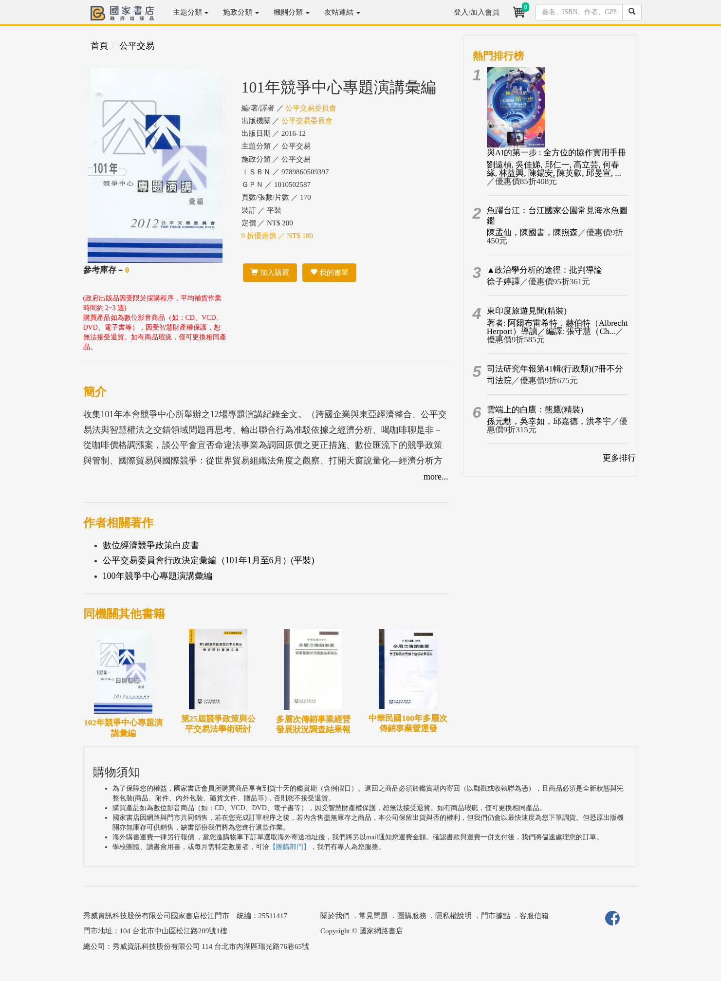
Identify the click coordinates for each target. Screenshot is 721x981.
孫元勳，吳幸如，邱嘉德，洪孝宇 (549, 421)
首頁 (99, 46)
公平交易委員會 (310, 108)
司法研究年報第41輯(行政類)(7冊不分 (555, 368)
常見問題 (373, 916)
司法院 (499, 380)
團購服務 (411, 916)
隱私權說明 (453, 916)
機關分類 (292, 12)
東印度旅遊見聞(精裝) (527, 310)
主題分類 (191, 12)
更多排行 (619, 458)
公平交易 (136, 46)
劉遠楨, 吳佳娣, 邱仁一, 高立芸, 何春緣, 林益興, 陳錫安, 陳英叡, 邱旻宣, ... (554, 169)
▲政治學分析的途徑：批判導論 (545, 270)
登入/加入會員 (476, 12)
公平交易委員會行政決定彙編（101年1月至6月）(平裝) (208, 560)
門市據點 (495, 916)
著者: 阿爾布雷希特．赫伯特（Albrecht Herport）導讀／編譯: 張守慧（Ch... (557, 327)
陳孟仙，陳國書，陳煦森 (532, 232)
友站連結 (342, 12)
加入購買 (270, 273)
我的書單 (329, 273)
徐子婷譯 (503, 281)
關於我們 (335, 916)
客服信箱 (534, 916)
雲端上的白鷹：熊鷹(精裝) (535, 409)
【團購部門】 (289, 847)
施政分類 (241, 12)
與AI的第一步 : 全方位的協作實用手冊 (556, 152)
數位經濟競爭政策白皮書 (151, 545)
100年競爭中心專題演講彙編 (157, 576)
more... (436, 476)
